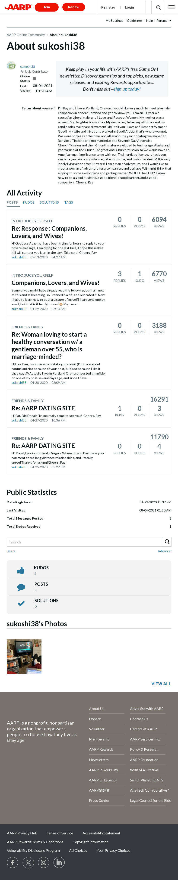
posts (41, 584)
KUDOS (29, 202)
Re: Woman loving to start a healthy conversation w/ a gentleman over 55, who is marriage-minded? (49, 345)
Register (108, 7)
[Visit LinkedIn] (59, 862)
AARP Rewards (101, 749)
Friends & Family (28, 327)
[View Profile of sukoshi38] (27, 66)
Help (149, 20)
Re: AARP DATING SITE (43, 408)
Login (129, 7)
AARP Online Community (26, 35)
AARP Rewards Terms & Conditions (35, 842)
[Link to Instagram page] (44, 862)
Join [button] (47, 7)
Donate (95, 718)
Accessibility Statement (101, 833)
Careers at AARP (143, 729)
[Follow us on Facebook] (13, 862)
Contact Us (139, 718)
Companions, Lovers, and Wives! (56, 282)
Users (11, 551)
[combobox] (89, 542)
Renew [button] (73, 7)
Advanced (165, 551)
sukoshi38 (19, 257)
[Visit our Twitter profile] (28, 862)
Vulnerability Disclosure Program (33, 850)
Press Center (99, 800)
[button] (171, 7)
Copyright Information (90, 842)
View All (161, 684)
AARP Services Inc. (145, 739)
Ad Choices (78, 850)
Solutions (46, 600)
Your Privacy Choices (113, 850)
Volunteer (97, 729)
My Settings (114, 20)
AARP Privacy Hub (22, 833)
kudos (41, 567)
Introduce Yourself (32, 221)
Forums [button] (162, 20)
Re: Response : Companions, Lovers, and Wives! (49, 232)
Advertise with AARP (147, 708)
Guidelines (135, 20)
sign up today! (127, 89)
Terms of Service (60, 833)
